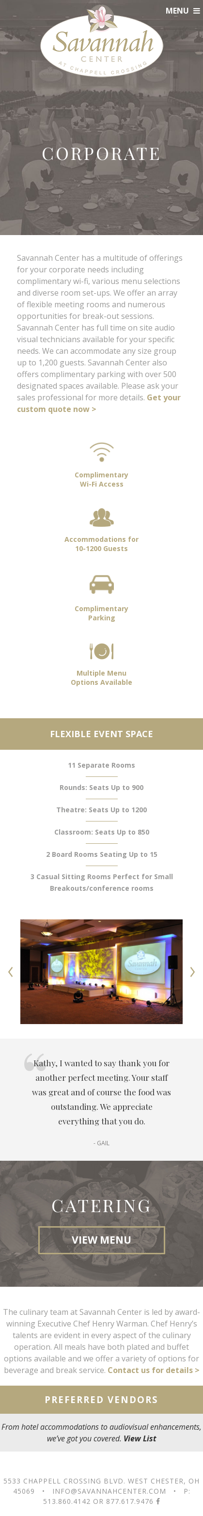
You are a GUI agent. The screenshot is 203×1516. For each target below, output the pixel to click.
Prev (10, 971)
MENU (183, 10)
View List (140, 1438)
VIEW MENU (101, 1240)
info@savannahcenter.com (109, 1491)
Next (192, 971)
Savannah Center (102, 41)
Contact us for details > (154, 1370)
